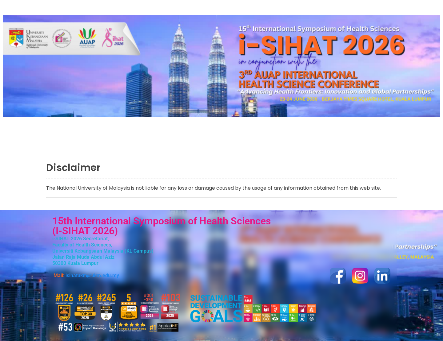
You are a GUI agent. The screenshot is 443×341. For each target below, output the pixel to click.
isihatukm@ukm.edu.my (92, 275)
